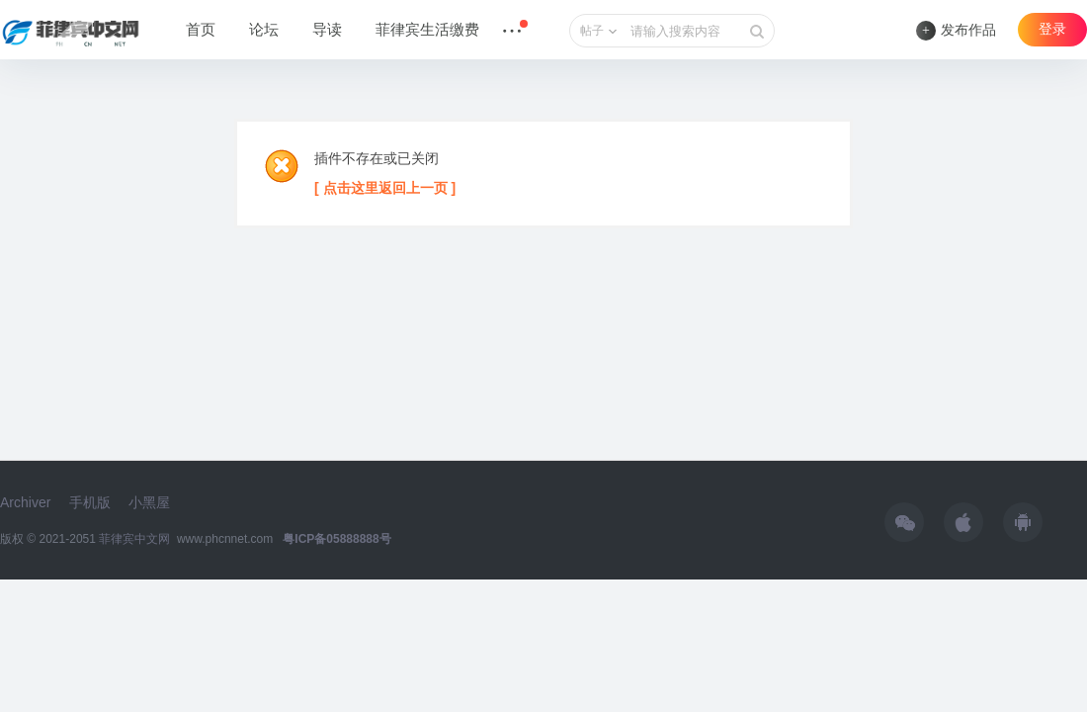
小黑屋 (149, 502)
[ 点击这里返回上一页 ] (385, 188)
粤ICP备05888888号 (336, 539)
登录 (1052, 29)
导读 (327, 30)
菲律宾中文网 (134, 539)
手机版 (90, 502)
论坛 (264, 30)
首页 (200, 30)
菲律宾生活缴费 (427, 30)
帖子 (592, 31)
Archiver (25, 502)
